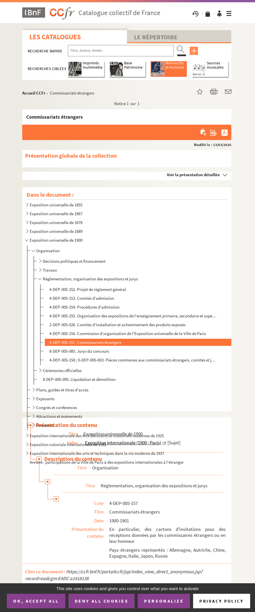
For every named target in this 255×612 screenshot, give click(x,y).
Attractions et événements (59, 416)
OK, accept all (36, 601)
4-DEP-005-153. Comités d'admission (81, 298)
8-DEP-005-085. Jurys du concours (79, 351)
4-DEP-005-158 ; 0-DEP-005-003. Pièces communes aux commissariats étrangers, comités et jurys (133, 360)
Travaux (50, 270)
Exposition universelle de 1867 (56, 213)
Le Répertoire (155, 37)
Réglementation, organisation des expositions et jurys (90, 279)
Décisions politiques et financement (74, 261)
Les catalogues (55, 36)
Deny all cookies (101, 601)
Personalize (164, 601)
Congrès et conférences (56, 407)
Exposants (45, 398)
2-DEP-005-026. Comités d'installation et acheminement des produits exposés (117, 324)
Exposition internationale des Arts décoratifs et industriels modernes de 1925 (97, 435)
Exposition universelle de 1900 (56, 240)
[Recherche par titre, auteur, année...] (121, 50)
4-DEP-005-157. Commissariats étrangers (85, 342)
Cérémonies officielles (62, 370)
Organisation (48, 250)
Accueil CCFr (33, 93)
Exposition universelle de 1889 (56, 231)
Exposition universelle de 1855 (56, 205)
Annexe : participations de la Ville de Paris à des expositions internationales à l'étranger (107, 462)
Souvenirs (45, 425)
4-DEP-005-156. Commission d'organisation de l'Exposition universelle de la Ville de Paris (127, 333)
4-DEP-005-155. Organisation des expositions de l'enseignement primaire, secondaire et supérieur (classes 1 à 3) (133, 316)
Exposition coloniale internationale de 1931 (68, 444)
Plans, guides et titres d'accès (62, 390)
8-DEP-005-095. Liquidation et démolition (79, 379)
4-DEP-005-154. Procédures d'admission (84, 307)
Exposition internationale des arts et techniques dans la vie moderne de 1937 (97, 453)
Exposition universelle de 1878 (56, 222)
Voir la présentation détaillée (193, 174)
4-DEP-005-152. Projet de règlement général (87, 289)
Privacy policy (221, 601)
